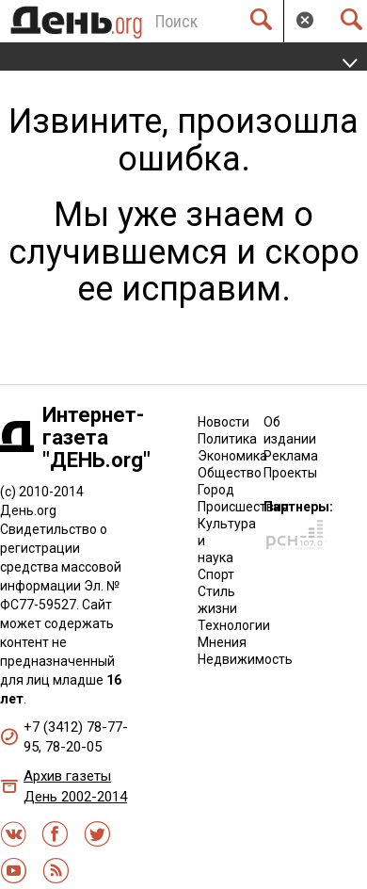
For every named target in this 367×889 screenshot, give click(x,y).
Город (216, 489)
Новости (223, 421)
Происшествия (243, 506)
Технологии (234, 625)
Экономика (232, 455)
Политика (227, 438)
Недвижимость (245, 659)
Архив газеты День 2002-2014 (75, 786)
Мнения (222, 642)
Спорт (216, 574)
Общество (230, 472)
